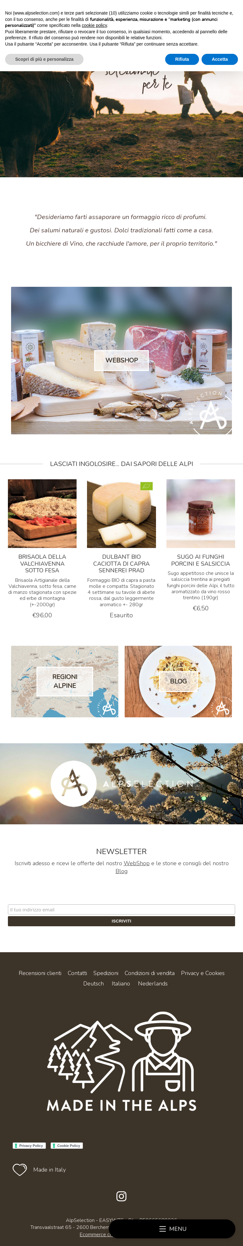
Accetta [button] (220, 59)
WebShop (137, 863)
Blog (121, 871)
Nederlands (153, 983)
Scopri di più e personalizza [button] (44, 59)
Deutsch (93, 983)
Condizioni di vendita (150, 973)
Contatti (77, 973)
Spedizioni (105, 973)
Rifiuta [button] (182, 59)
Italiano (121, 983)
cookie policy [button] (94, 25)
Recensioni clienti (40, 973)
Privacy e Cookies (203, 973)
